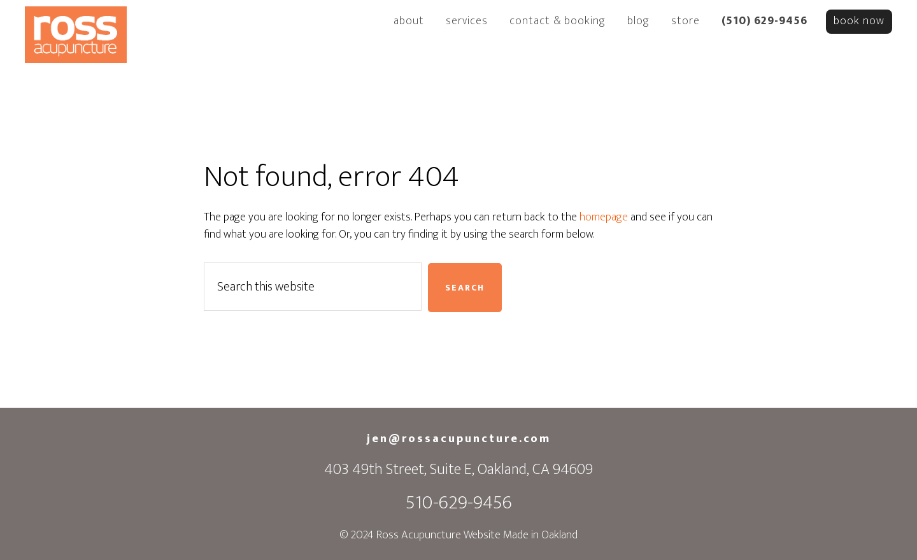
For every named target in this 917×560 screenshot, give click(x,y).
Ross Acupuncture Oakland (76, 37)
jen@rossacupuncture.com (459, 439)
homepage (603, 217)
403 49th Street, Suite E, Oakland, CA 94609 (458, 469)
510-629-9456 (459, 503)
